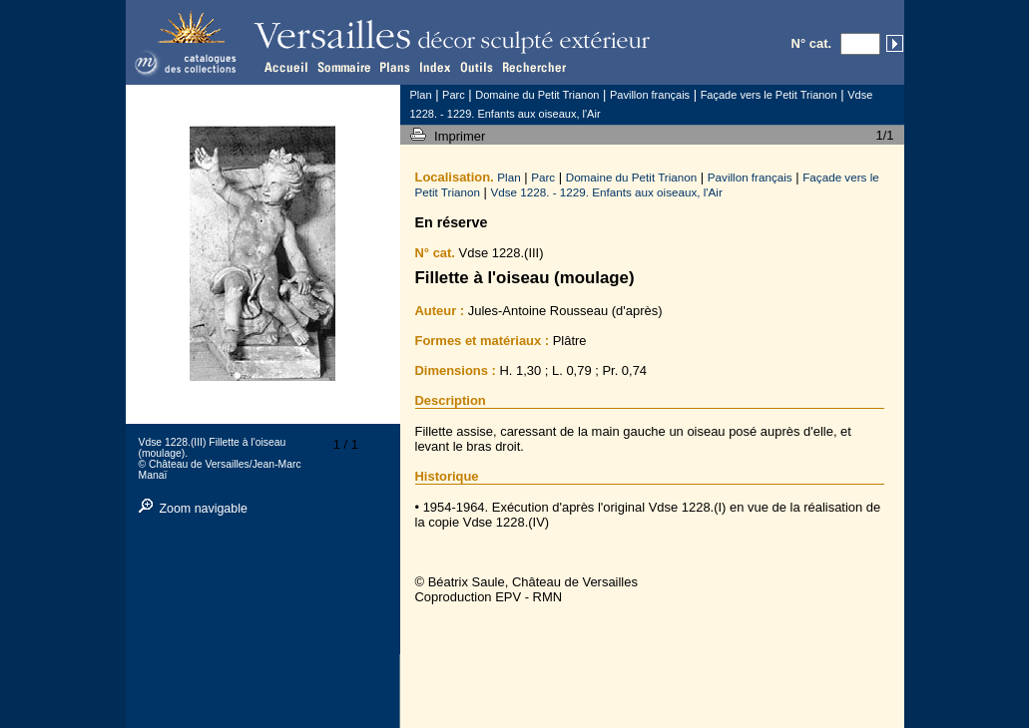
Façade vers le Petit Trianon (769, 95)
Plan (508, 177)
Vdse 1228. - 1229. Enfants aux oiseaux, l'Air (607, 191)
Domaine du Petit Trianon (632, 177)
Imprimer (461, 136)
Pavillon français (750, 177)
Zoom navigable (203, 509)
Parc (543, 177)
